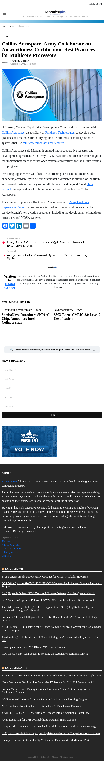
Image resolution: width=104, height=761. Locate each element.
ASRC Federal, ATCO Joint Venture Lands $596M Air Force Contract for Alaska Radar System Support (51, 628)
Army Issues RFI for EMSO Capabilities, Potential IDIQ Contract (39, 719)
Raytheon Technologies (59, 132)
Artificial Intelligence (17, 310)
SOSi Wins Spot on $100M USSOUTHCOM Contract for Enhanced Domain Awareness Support (52, 585)
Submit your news (10, 552)
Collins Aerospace (13, 132)
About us (6, 541)
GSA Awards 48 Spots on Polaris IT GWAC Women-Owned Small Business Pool (48, 600)
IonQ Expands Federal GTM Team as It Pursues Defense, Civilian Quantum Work (48, 593)
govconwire (15, 568)
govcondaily (16, 668)
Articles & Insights (11, 545)
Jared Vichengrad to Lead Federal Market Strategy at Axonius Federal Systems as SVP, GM (51, 638)
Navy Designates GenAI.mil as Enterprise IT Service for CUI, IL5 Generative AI (48, 682)
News (38, 310)
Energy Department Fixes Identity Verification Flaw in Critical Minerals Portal (46, 740)
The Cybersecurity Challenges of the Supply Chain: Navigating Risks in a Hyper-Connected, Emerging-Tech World (48, 609)
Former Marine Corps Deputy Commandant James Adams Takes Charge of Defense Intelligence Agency (49, 691)
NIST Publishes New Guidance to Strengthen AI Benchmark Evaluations (43, 706)
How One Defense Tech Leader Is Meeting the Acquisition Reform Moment (45, 653)
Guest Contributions (11, 548)
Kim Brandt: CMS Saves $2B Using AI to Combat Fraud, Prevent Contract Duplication (51, 675)
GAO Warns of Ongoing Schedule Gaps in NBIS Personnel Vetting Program (45, 699)
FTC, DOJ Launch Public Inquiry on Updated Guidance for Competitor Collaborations (51, 733)
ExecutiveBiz (9, 481)
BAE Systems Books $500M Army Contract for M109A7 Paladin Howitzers (45, 576)
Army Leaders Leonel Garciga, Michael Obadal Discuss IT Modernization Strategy (49, 726)
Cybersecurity (64, 310)
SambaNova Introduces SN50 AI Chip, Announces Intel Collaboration (26, 318)
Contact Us (7, 556)
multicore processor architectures (43, 143)
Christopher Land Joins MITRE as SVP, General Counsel (34, 647)
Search (94, 350)
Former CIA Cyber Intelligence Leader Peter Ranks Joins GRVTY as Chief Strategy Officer (49, 619)
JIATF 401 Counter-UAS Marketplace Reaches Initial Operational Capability (45, 712)
